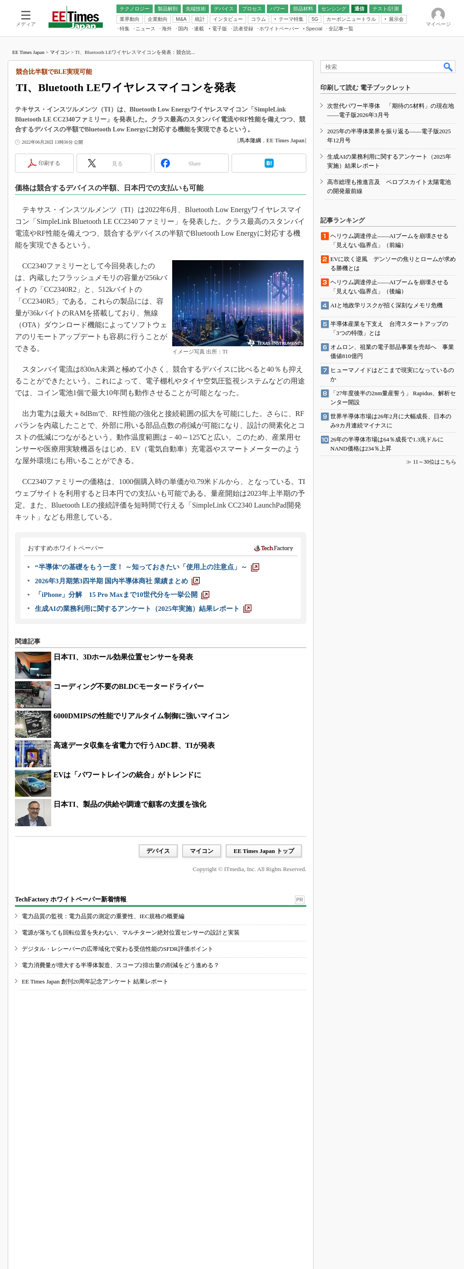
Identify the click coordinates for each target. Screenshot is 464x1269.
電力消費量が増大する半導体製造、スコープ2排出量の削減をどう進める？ (120, 965)
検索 (448, 66)
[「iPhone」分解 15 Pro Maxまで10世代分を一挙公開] (122, 594)
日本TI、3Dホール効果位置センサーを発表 (123, 657)
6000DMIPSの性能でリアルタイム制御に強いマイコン (141, 716)
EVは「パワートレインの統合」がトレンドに (127, 775)
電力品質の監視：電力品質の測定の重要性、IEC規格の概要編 (103, 916)
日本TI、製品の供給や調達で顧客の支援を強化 (129, 804)
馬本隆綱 (250, 140)
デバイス (158, 851)
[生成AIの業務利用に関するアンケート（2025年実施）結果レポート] (143, 608)
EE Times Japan (28, 52)
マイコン (60, 52)
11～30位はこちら (434, 462)
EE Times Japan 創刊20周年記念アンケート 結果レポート (95, 981)
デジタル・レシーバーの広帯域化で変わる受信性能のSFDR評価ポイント (117, 948)
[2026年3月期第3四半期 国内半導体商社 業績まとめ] (117, 581)
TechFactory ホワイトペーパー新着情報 (70, 899)
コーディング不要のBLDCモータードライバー (128, 686)
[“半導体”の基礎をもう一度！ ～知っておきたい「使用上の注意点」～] (147, 567)
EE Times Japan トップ (263, 851)
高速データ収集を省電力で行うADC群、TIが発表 (134, 745)
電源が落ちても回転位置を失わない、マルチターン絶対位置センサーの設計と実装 (131, 932)
